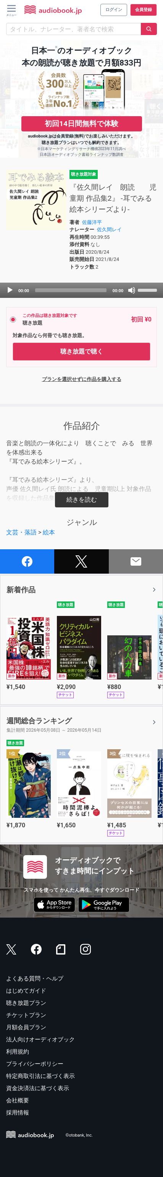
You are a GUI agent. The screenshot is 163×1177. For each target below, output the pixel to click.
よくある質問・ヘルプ (34, 978)
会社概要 (17, 1100)
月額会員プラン (26, 1027)
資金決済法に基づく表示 (37, 1088)
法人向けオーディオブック (40, 1039)
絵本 (49, 532)
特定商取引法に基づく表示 (40, 1076)
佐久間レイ (109, 229)
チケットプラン (26, 1015)
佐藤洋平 (92, 222)
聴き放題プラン (26, 1002)
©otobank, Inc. (79, 1135)
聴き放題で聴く (81, 351)
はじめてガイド (26, 990)
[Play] (10, 290)
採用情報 (17, 1112)
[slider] (71, 290)
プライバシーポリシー (34, 1063)
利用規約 (17, 1051)
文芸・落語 (21, 532)
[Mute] (132, 290)
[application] (81, 290)
